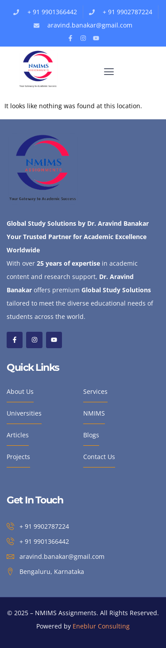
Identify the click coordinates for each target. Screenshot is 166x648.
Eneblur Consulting (101, 626)
